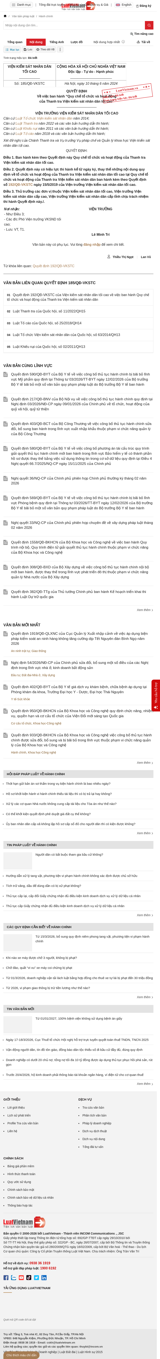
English (124, 4)
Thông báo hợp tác (20, 1205)
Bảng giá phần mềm (20, 1166)
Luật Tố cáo (25, 133)
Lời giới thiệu (16, 1107)
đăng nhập (92, 244)
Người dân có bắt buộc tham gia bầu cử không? (69, 854)
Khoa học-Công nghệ (47, 723)
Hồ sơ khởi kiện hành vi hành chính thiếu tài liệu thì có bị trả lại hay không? (59, 794)
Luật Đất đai (67, 1352)
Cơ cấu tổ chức (21, 723)
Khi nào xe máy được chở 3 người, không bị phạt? (41, 958)
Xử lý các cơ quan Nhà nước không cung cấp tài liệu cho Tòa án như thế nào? (61, 804)
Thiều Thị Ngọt (120, 257)
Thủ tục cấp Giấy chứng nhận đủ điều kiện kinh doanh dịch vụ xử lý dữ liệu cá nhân (65, 906)
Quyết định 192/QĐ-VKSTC (53, 266)
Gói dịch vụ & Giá (96, 4)
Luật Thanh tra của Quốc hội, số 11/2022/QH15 (49, 311)
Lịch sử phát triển (19, 1115)
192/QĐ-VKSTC (20, 184)
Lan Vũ (146, 257)
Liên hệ (12, 1131)
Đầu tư (15, 675)
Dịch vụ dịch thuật (94, 1131)
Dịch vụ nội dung (93, 1139)
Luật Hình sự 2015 (90, 1352)
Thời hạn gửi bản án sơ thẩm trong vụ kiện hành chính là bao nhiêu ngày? (58, 783)
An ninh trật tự (20, 651)
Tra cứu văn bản (93, 1107)
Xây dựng (48, 675)
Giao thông (38, 651)
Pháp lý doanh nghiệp (96, 1123)
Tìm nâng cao (141, 34)
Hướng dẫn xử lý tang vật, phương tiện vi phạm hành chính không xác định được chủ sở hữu (71, 876)
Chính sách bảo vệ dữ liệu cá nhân (30, 1197)
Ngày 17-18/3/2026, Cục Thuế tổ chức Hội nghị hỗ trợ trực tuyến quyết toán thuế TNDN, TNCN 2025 (77, 1039)
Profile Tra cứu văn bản (22, 1123)
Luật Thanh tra (27, 123)
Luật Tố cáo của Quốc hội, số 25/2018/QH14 (47, 323)
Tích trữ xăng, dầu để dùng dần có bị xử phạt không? (43, 886)
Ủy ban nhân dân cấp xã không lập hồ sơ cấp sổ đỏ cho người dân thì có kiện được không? (70, 824)
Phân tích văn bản (94, 1115)
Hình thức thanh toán (21, 1174)
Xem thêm (145, 610)
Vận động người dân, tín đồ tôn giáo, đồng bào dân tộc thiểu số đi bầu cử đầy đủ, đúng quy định (74, 1049)
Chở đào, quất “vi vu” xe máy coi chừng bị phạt (39, 968)
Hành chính (18, 752)
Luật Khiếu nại (26, 128)
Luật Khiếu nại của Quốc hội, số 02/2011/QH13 (49, 347)
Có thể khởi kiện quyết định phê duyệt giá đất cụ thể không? (48, 814)
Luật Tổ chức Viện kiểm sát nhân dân (44, 118)
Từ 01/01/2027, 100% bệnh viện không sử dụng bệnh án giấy (78, 1018)
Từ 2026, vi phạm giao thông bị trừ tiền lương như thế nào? (48, 988)
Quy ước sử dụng (19, 1182)
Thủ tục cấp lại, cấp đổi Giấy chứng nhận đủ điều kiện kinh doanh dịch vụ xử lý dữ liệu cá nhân (73, 896)
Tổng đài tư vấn (92, 1147)
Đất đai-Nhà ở (31, 675)
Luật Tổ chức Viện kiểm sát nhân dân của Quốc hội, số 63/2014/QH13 (66, 335)
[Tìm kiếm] (149, 25)
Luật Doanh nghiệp (44, 1352)
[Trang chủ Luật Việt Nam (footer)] (78, 1222)
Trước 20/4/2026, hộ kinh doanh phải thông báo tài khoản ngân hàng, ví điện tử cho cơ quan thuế (74, 1075)
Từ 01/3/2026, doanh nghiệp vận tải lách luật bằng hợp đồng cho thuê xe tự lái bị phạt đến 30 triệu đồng (79, 978)
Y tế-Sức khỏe (20, 699)
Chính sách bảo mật (20, 1189)
